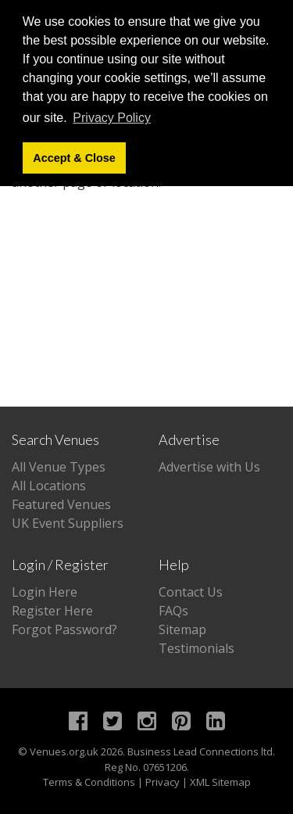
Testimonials (196, 648)
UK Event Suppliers (67, 523)
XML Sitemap (220, 782)
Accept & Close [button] (74, 158)
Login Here (44, 592)
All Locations (49, 485)
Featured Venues (61, 504)
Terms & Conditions (89, 782)
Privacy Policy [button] (112, 117)
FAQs (173, 610)
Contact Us (191, 592)
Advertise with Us (209, 466)
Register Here (52, 610)
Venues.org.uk (64, 751)
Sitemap (182, 629)
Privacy (162, 782)
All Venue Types (58, 466)
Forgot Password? (64, 629)
